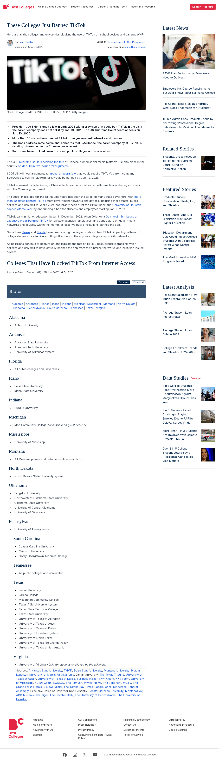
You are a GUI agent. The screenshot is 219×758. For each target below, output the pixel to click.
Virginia (101, 308)
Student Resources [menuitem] (82, 6)
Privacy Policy (101, 728)
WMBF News (92, 682)
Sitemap (57, 732)
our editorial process (135, 47)
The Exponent (112, 682)
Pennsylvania (36, 308)
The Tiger (41, 695)
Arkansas (32, 304)
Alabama (17, 304)
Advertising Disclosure (186, 724)
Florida (41, 232)
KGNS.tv (58, 682)
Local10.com (103, 687)
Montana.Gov (133, 691)
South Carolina (57, 308)
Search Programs (203, 6)
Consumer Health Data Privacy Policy (105, 734)
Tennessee (76, 308)
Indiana (66, 304)
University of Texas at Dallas (56, 678)
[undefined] (18, 6)
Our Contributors (102, 719)
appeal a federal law (62, 173)
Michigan (80, 304)
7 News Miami (53, 687)
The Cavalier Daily (61, 695)
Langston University (29, 674)
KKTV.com (122, 678)
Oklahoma (18, 308)
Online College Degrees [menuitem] (52, 6)
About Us (58, 719)
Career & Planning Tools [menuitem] (112, 6)
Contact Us (139, 724)
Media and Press (62, 724)
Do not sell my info (143, 728)
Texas (26, 232)
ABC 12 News (25, 695)
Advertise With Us (63, 728)
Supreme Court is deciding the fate (41, 162)
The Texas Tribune (111, 674)
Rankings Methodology (146, 719)
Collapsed (124, 282)
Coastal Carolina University (105, 691)
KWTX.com (106, 678)
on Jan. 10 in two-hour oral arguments (43, 166)
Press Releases (102, 724)
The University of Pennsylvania (95, 695)
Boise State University (88, 670)
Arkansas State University (45, 670)
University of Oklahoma (58, 674)
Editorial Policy (182, 719)
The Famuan (74, 682)
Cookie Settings (183, 728)
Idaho (55, 304)
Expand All (138, 282)
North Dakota (126, 304)
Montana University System (122, 670)
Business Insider (87, 678)
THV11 (68, 670)
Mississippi (94, 304)
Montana (109, 304)
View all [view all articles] (196, 378)
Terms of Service (143, 732)
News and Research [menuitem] (143, 6)
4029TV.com (43, 682)
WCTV (127, 682)
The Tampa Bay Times (78, 687)
